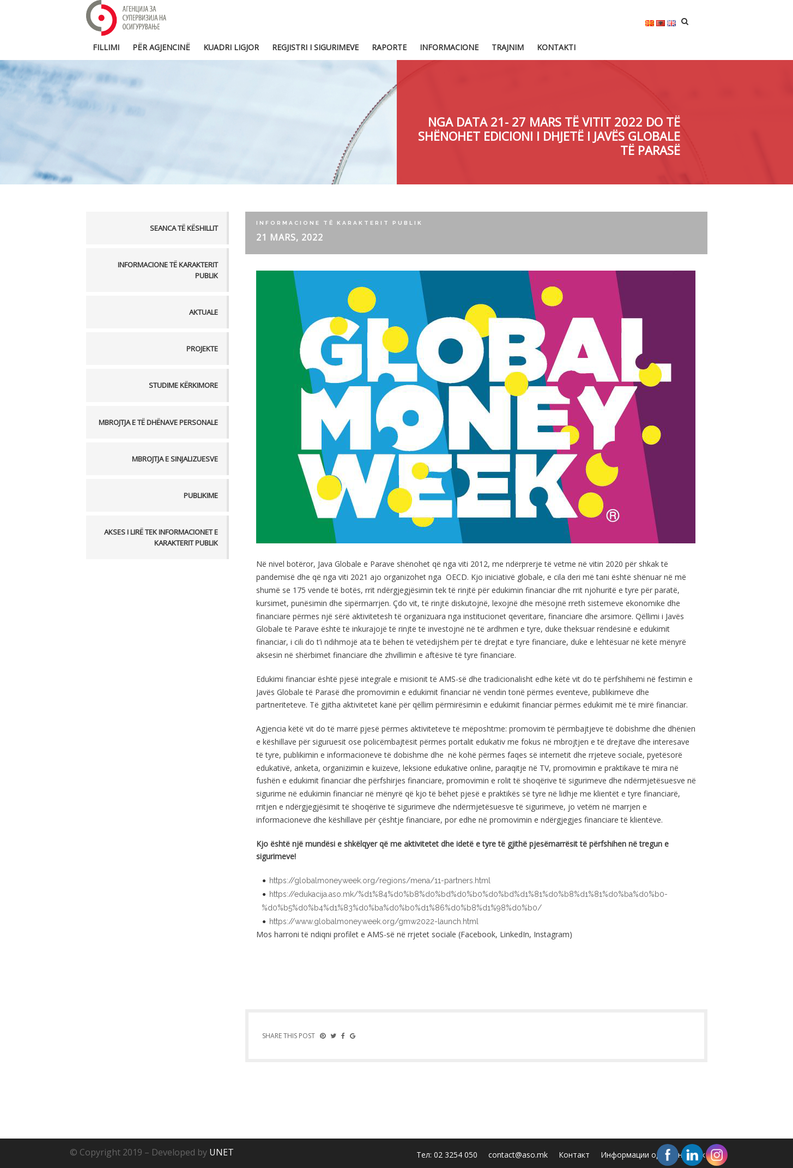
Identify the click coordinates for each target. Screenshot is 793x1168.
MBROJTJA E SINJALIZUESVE (175, 459)
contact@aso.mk (518, 1154)
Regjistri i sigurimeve (315, 47)
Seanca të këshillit (184, 228)
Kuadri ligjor (231, 47)
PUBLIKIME (201, 495)
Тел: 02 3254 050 (446, 1154)
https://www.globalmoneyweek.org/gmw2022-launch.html (374, 921)
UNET (221, 1152)
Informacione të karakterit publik (168, 270)
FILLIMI (106, 47)
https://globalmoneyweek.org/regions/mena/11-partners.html (380, 880)
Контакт (574, 1154)
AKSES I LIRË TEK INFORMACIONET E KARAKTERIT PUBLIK (161, 537)
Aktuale (203, 312)
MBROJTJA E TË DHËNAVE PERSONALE (158, 422)
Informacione (449, 47)
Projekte (202, 349)
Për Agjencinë (161, 47)
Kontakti (556, 47)
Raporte (389, 47)
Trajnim (508, 47)
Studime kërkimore (183, 385)
